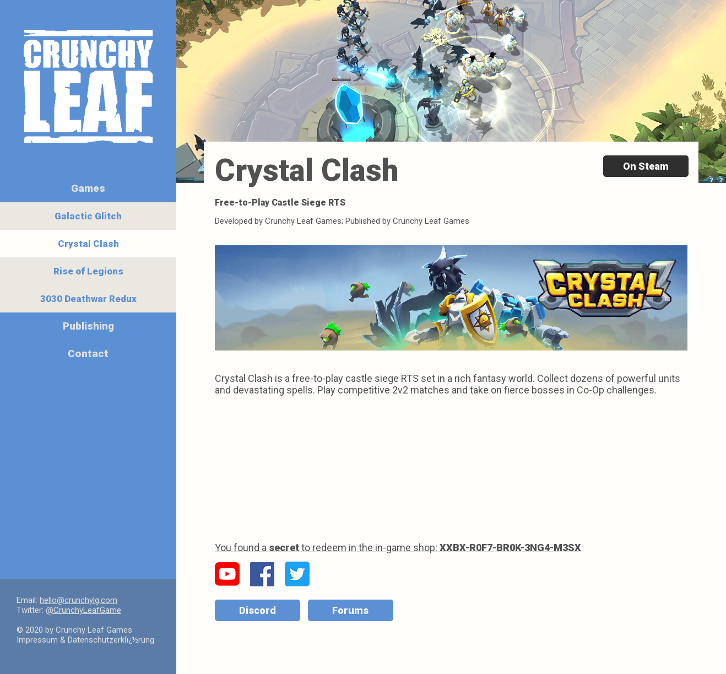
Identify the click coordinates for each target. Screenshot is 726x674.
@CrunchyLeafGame (83, 610)
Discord (257, 610)
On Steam (646, 166)
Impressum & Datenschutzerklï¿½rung (85, 640)
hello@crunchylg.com (78, 600)
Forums (350, 610)
